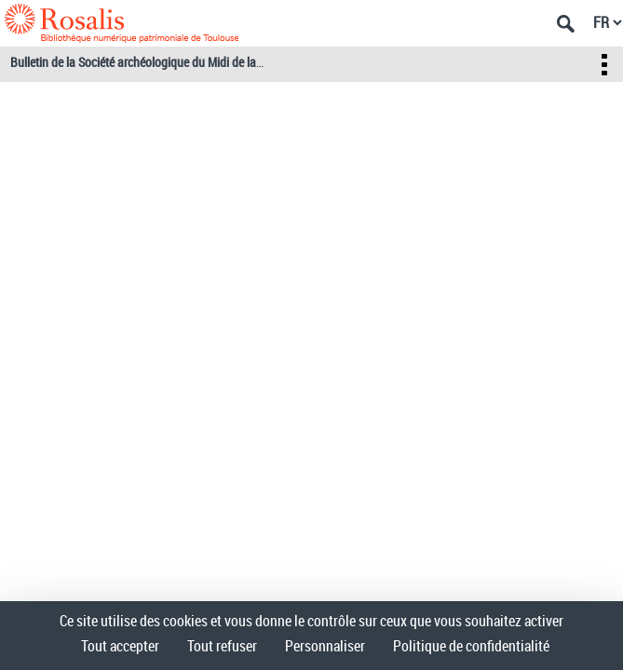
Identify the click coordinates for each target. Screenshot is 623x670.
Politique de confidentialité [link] (471, 646)
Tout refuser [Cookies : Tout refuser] (222, 646)
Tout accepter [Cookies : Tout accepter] (120, 646)
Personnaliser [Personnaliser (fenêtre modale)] (325, 646)
